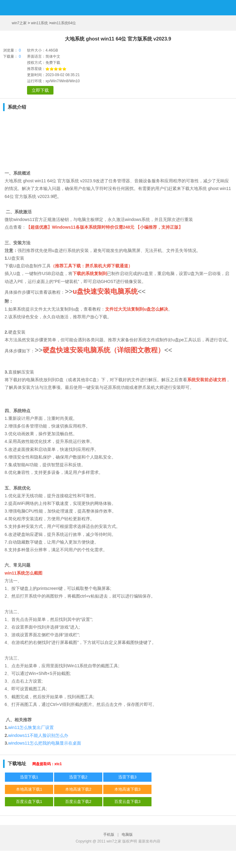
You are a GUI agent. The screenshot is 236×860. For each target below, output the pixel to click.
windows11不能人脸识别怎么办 (38, 735)
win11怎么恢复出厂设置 (31, 727)
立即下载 (40, 90)
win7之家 (19, 23)
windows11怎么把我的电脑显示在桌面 (44, 743)
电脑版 (127, 834)
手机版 (109, 834)
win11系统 (39, 23)
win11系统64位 (63, 23)
